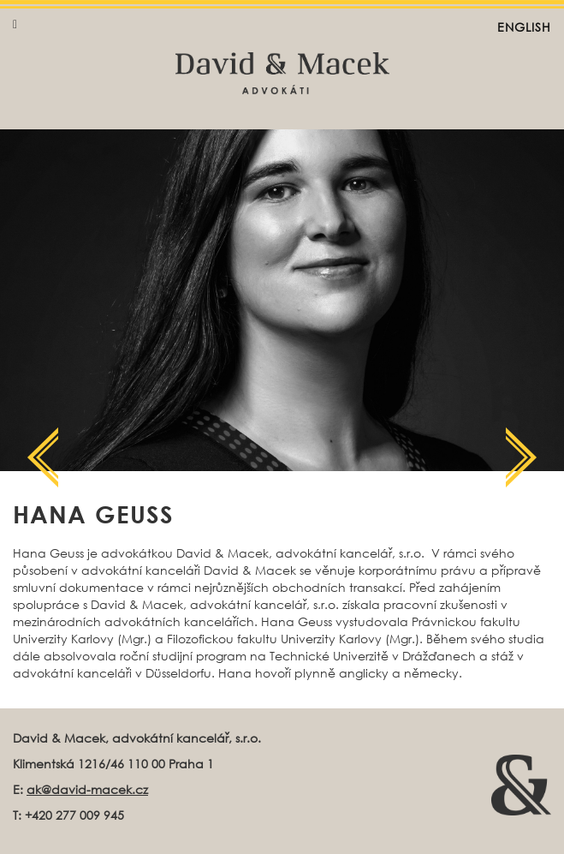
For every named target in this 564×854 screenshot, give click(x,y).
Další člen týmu (43, 457)
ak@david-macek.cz (87, 789)
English (524, 27)
